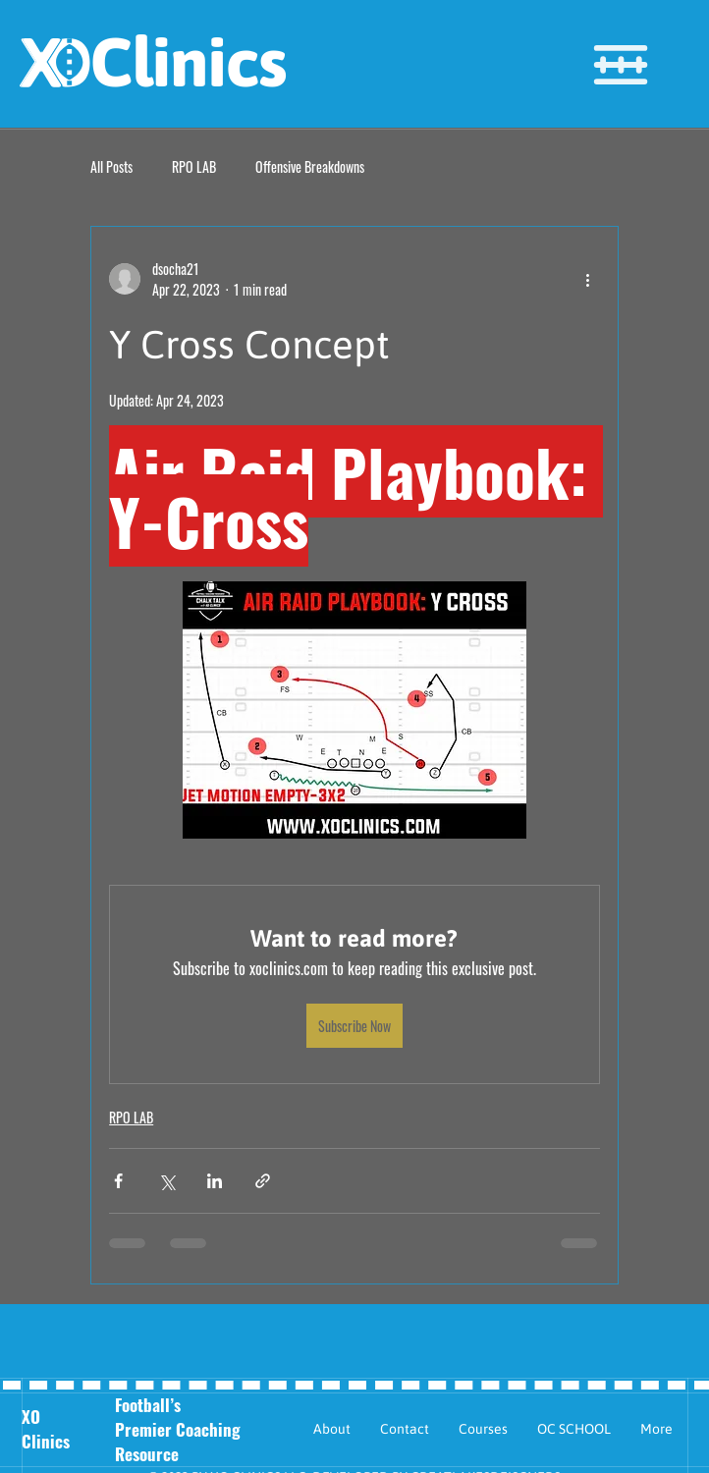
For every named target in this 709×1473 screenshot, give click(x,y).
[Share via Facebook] (118, 1181)
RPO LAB (194, 167)
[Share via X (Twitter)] (166, 1181)
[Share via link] (262, 1181)
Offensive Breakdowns (309, 167)
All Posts (111, 167)
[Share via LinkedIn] (214, 1181)
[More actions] (588, 279)
